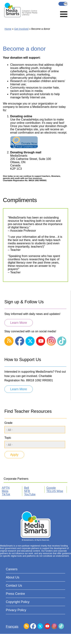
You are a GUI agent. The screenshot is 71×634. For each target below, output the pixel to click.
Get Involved (21, 28)
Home (8, 28)
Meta (5, 491)
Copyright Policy (17, 602)
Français (63, 4)
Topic (7, 437)
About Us (12, 577)
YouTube (30, 494)
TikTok (6, 494)
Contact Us (14, 585)
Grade (8, 422)
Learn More (18, 323)
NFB (27, 491)
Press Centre (15, 594)
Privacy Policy (16, 610)
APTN (6, 487)
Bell (26, 487)
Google (51, 487)
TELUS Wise (54, 491)
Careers (11, 569)
